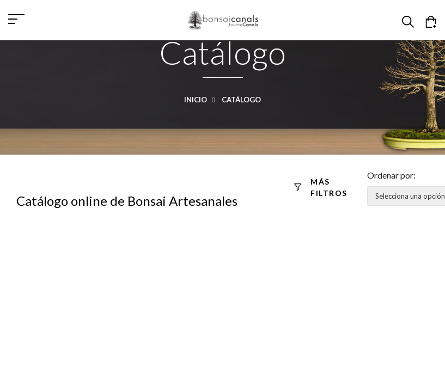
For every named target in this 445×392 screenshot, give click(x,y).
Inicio (202, 99)
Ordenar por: (391, 175)
